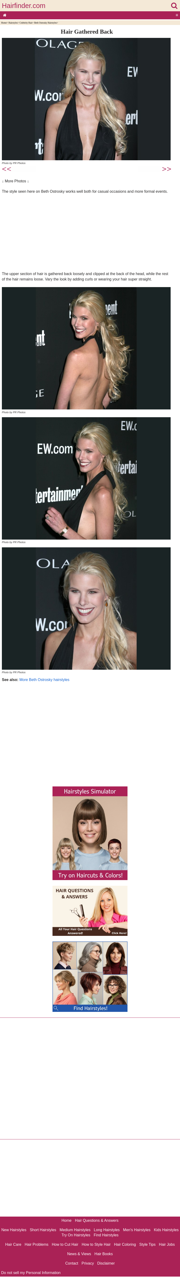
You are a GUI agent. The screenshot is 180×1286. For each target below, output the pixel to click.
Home (4, 22)
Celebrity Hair (25, 22)
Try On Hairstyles (75, 1235)
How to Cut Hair (65, 1244)
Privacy (88, 1263)
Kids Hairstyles (166, 1230)
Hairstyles (13, 22)
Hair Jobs (167, 1244)
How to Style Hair (96, 1244)
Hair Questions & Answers (97, 1220)
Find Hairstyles (106, 1235)
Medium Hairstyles (75, 1230)
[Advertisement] (87, 232)
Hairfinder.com (23, 5)
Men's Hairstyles (136, 1230)
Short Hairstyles (43, 1230)
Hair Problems (36, 1244)
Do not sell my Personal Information (30, 1273)
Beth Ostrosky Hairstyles (45, 22)
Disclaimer (106, 1263)
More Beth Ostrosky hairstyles (44, 680)
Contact (71, 1263)
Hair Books (103, 1254)
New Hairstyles (13, 1230)
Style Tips (147, 1244)
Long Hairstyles (107, 1230)
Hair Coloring (125, 1244)
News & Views (79, 1254)
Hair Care (13, 1244)
